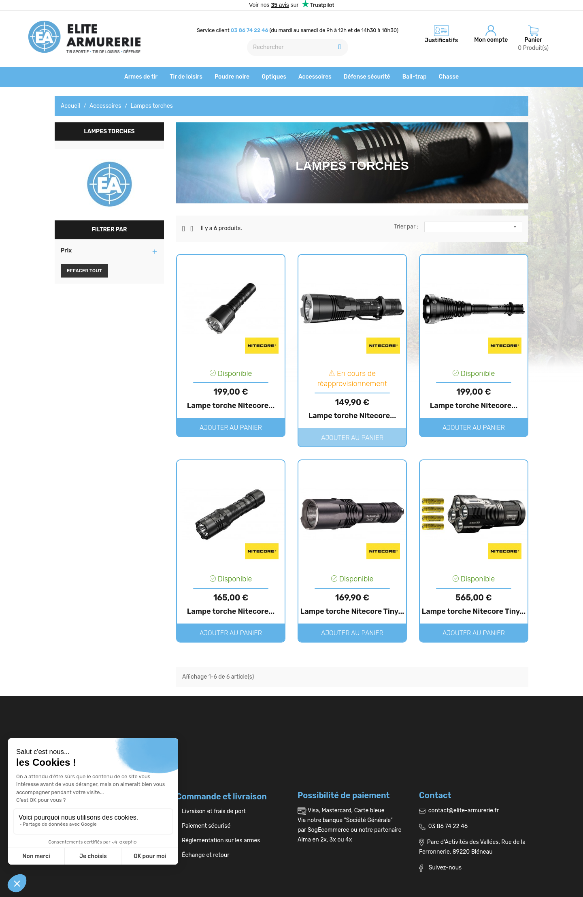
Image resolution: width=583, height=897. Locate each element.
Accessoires (315, 76)
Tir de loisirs (186, 76)
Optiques (274, 76)
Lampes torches (109, 131)
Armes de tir (140, 76)
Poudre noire (232, 76)
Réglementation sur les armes (218, 840)
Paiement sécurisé (203, 825)
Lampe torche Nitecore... (231, 405)
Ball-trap (414, 76)
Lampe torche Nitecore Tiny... (352, 611)
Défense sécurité (367, 76)
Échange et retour (202, 855)
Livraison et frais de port (211, 811)
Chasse (449, 76)
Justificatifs (441, 40)
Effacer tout (84, 270)
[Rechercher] (297, 47)
